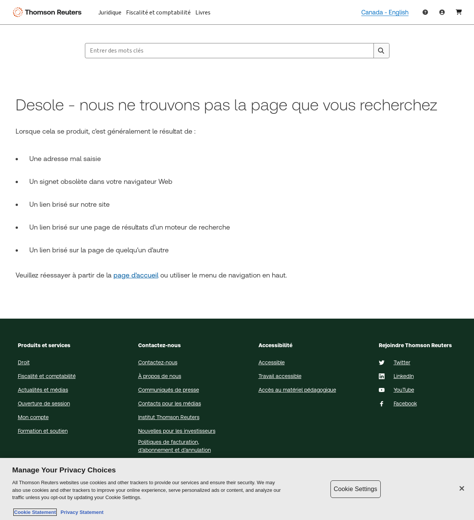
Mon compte (33, 417)
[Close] (461, 488)
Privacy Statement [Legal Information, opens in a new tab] (81, 512)
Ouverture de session (44, 403)
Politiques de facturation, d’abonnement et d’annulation (174, 446)
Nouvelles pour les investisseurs (176, 431)
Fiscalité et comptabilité (47, 376)
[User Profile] (442, 12)
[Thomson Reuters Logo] (49, 12)
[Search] (381, 50)
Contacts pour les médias (169, 403)
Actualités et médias (43, 390)
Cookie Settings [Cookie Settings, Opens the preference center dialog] (355, 489)
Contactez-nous (157, 362)
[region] (237, 489)
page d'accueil (135, 275)
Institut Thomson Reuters (168, 417)
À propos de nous (159, 376)
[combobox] (237, 50)
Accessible (272, 362)
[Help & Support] (425, 12)
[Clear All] (366, 50)
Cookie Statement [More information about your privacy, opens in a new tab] (35, 512)
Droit (24, 362)
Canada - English (385, 12)
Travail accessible (280, 376)
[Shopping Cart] (458, 12)
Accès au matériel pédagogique (297, 390)
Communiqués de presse (168, 390)
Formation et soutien (43, 431)
